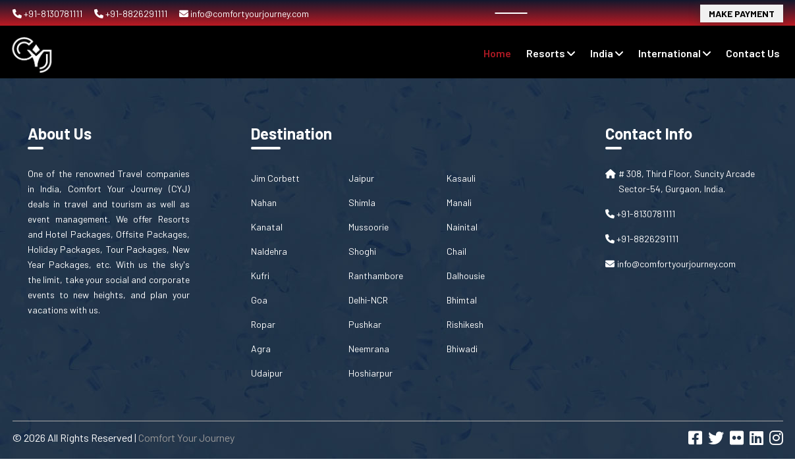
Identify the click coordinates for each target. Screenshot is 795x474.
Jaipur (361, 178)
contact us (753, 53)
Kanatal (267, 226)
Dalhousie (466, 275)
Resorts (550, 53)
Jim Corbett (275, 178)
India (606, 53)
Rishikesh (465, 324)
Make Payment (742, 13)
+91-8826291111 (131, 13)
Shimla (361, 202)
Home (497, 53)
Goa (259, 299)
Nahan (264, 202)
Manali (459, 202)
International (674, 53)
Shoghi (362, 251)
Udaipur (267, 373)
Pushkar (364, 324)
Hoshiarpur (370, 373)
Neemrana (368, 348)
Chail (456, 251)
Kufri (260, 275)
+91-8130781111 (48, 13)
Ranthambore (375, 275)
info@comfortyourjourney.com (244, 13)
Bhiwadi (462, 348)
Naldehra (269, 251)
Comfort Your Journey (186, 437)
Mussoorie (368, 226)
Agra (261, 348)
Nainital (462, 226)
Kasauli (461, 178)
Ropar (263, 324)
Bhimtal (462, 299)
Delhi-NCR (368, 299)
